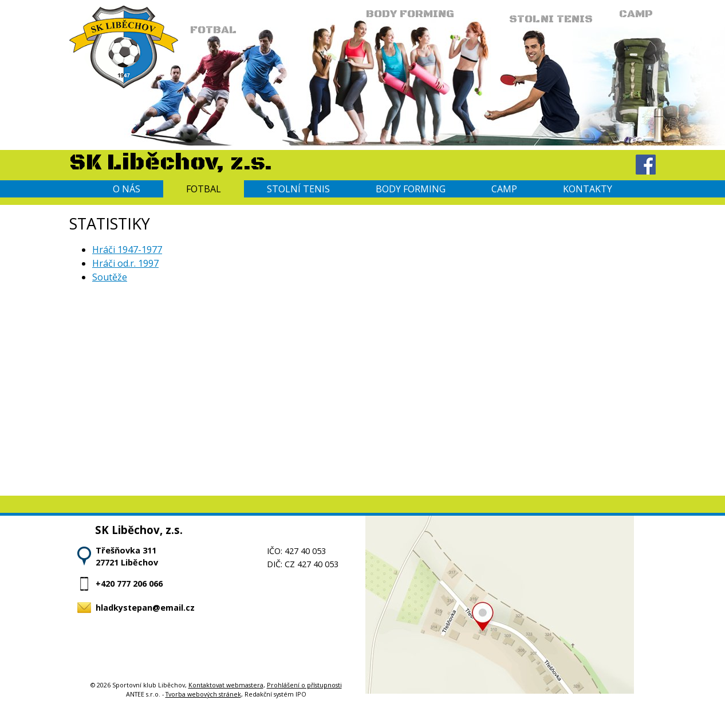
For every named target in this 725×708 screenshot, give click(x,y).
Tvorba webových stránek (203, 694)
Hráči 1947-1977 (127, 249)
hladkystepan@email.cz (145, 607)
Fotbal (203, 189)
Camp (504, 189)
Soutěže (109, 277)
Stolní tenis (298, 189)
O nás (126, 189)
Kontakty (587, 189)
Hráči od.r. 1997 (125, 263)
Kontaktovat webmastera (225, 685)
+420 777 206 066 (129, 583)
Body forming (411, 189)
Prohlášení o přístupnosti (304, 685)
